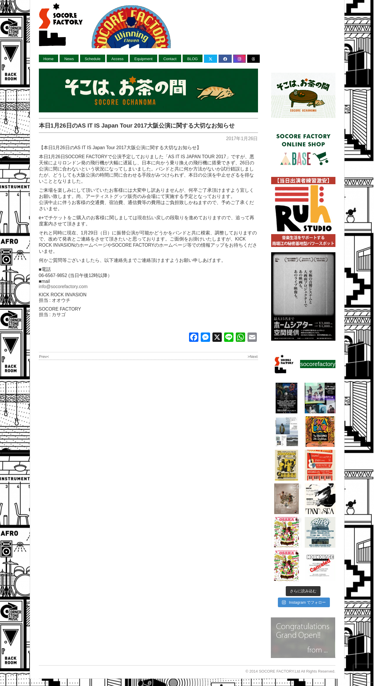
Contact (169, 59)
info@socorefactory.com (63, 286)
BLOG (192, 59)
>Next (252, 356)
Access (117, 59)
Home (49, 59)
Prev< (44, 356)
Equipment (143, 59)
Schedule (93, 59)
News (69, 59)
